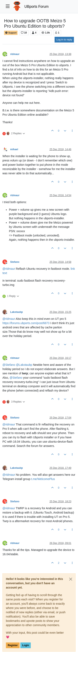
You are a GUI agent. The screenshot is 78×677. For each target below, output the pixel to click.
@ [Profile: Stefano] (8, 364)
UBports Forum (36, 6)
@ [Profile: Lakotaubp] (24, 364)
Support (10, 32)
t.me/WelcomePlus (43, 479)
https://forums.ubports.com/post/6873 (25, 323)
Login (25, 645)
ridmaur (15, 54)
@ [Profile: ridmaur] (8, 268)
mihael (14, 149)
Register (13, 645)
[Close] (70, 579)
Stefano (14, 262)
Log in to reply (64, 39)
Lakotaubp (16, 312)
